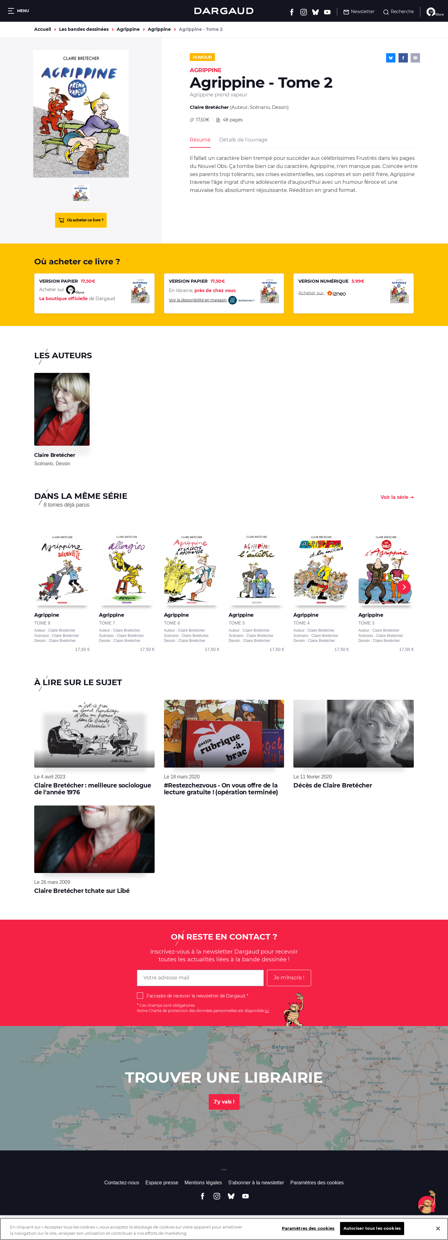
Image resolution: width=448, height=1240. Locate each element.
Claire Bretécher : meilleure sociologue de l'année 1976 (92, 789)
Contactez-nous (121, 1182)
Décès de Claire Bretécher (332, 785)
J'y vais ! (224, 1102)
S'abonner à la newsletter (256, 1182)
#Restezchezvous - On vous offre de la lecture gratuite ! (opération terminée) (221, 789)
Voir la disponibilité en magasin (212, 300)
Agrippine (128, 29)
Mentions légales (203, 1182)
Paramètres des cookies (317, 1182)
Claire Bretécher (209, 107)
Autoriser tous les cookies (372, 1233)
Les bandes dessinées (84, 29)
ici (267, 1010)
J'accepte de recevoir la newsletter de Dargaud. (195, 996)
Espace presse (161, 1182)
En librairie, (202, 290)
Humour (202, 57)
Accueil (42, 29)
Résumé (200, 140)
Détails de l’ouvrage (243, 140)
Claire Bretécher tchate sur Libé (82, 890)
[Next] (404, 587)
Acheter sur (322, 293)
